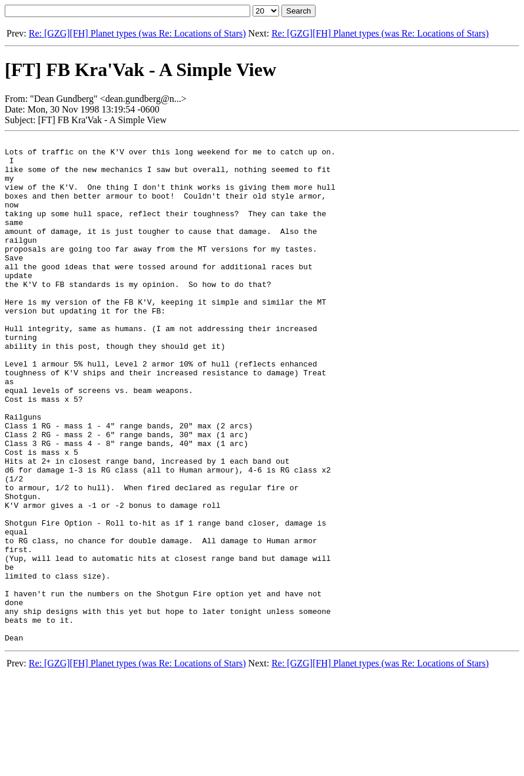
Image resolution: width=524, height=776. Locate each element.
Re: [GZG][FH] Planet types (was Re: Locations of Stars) (137, 33)
